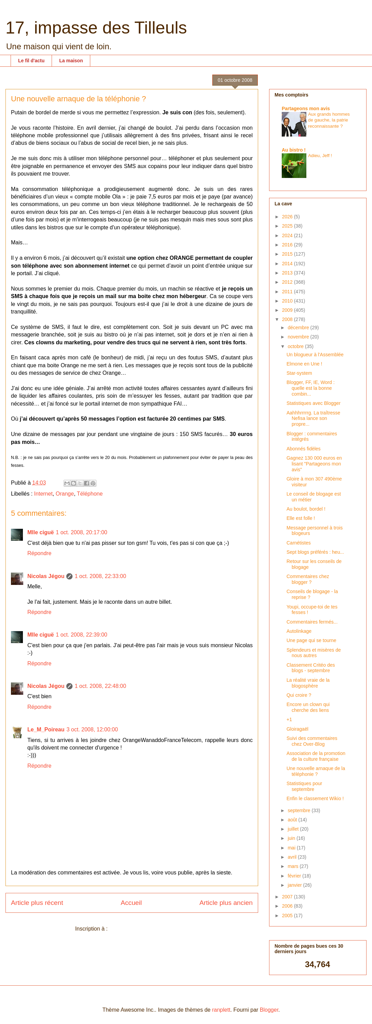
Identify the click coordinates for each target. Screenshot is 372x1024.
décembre (299, 327)
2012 (288, 282)
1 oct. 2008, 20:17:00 (81, 532)
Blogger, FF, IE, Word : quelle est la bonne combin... (311, 388)
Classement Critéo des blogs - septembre (311, 668)
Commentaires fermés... (312, 622)
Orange (65, 494)
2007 (288, 896)
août (293, 819)
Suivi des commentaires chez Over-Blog (312, 741)
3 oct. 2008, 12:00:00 (92, 729)
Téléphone (90, 494)
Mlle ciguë (40, 532)
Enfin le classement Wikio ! (315, 798)
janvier (295, 885)
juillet (294, 829)
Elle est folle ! (301, 518)
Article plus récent (37, 902)
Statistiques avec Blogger (314, 403)
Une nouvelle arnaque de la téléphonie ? (316, 771)
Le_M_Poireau (45, 729)
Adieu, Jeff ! (320, 155)
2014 (288, 263)
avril (293, 857)
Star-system (299, 373)
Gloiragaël (297, 729)
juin (292, 838)
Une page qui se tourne (311, 640)
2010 (288, 301)
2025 (288, 226)
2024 (288, 235)
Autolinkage (299, 631)
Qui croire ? (299, 695)
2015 (288, 254)
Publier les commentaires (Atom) (148, 929)
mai (292, 847)
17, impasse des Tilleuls (96, 27)
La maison (71, 60)
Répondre (39, 553)
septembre (299, 810)
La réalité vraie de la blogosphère (308, 683)
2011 (288, 291)
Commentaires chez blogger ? (308, 579)
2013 (288, 273)
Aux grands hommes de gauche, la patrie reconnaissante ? (329, 120)
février (295, 876)
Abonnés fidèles (304, 448)
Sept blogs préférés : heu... (315, 552)
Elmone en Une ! (304, 364)
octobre (296, 346)
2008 (288, 319)
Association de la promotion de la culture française (316, 756)
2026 (288, 216)
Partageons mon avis (306, 108)
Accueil (131, 902)
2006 (288, 906)
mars (294, 866)
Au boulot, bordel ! (306, 509)
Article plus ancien (226, 902)
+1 (289, 719)
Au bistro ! (294, 150)
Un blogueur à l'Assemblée (315, 354)
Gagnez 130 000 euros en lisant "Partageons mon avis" (314, 463)
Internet (43, 494)
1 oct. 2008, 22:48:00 (100, 686)
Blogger (269, 1010)
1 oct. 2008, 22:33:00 (100, 576)
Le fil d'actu (31, 60)
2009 (288, 310)
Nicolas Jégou (45, 576)
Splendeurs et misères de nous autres (314, 652)
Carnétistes (299, 543)
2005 (288, 915)
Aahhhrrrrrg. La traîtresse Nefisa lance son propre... (313, 418)
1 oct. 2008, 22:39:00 (81, 635)
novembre (299, 337)
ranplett (221, 1010)
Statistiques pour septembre (304, 786)
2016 (288, 244)
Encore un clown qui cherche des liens (308, 707)
